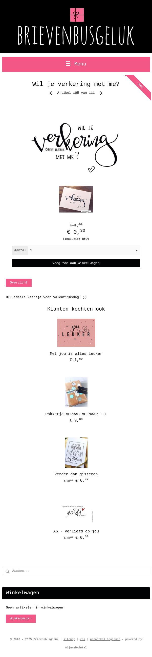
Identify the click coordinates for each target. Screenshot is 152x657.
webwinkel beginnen (105, 639)
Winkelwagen (21, 618)
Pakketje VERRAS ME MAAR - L (76, 414)
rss (82, 639)
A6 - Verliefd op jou (76, 531)
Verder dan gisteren (76, 474)
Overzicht (19, 283)
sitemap (69, 639)
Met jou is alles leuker (76, 354)
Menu (76, 64)
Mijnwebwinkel (76, 647)
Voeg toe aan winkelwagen (76, 263)
